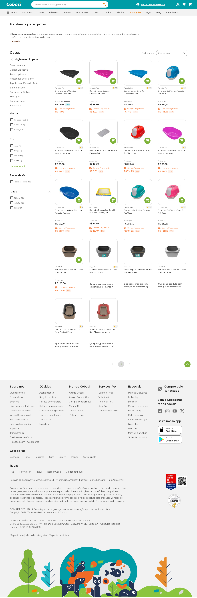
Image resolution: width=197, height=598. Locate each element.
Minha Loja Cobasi (137, 434)
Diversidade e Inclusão (22, 407)
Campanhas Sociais (20, 412)
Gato (27, 458)
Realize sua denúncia (21, 438)
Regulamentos (47, 398)
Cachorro (15, 458)
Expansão (15, 430)
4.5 (116, 89)
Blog (158, 14)
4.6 (150, 89)
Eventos (14, 403)
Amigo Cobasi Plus (79, 398)
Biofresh (132, 403)
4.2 (184, 89)
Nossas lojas (16, 398)
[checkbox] (11, 121)
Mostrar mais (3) (18, 167)
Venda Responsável (20, 416)
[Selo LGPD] (174, 509)
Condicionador (17, 102)
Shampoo (15, 98)
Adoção (102, 407)
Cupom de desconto (139, 407)
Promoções (135, 14)
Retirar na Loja (76, 416)
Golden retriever (74, 473)
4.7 (184, 209)
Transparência (17, 434)
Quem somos (17, 394)
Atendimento (172, 14)
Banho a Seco (17, 89)
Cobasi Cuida (76, 412)
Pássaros (39, 458)
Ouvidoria (44, 425)
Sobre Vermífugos (137, 421)
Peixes (74, 458)
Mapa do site (17, 536)
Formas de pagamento (51, 412)
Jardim (62, 458)
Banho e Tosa (105, 394)
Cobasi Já (74, 407)
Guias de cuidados (137, 438)
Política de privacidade (51, 407)
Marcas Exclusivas (137, 394)
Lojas (148, 14)
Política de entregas (50, 403)
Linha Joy (133, 398)
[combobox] (75, 5)
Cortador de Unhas (20, 93)
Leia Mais (15, 43)
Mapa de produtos (59, 536)
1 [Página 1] (121, 365)
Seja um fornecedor (20, 425)
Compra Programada (80, 403)
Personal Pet (105, 403)
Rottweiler (25, 473)
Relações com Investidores (24, 443)
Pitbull (39, 473)
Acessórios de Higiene (22, 80)
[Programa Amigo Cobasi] (178, 5)
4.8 (81, 89)
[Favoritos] (184, 5)
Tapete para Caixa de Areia (24, 84)
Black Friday (134, 412)
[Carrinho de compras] (190, 5)
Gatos (15, 54)
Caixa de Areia (17, 66)
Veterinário (104, 398)
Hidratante (15, 107)
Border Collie (54, 473)
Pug (12, 473)
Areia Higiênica (18, 75)
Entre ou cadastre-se (153, 5)
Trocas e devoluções (50, 416)
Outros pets (89, 458)
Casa (51, 458)
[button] (110, 5)
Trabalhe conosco (19, 421)
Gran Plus (133, 425)
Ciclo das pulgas (136, 416)
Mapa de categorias (36, 536)
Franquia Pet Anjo (108, 412)
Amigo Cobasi (76, 394)
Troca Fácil (45, 421)
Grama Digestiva (19, 71)
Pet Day (132, 430)
